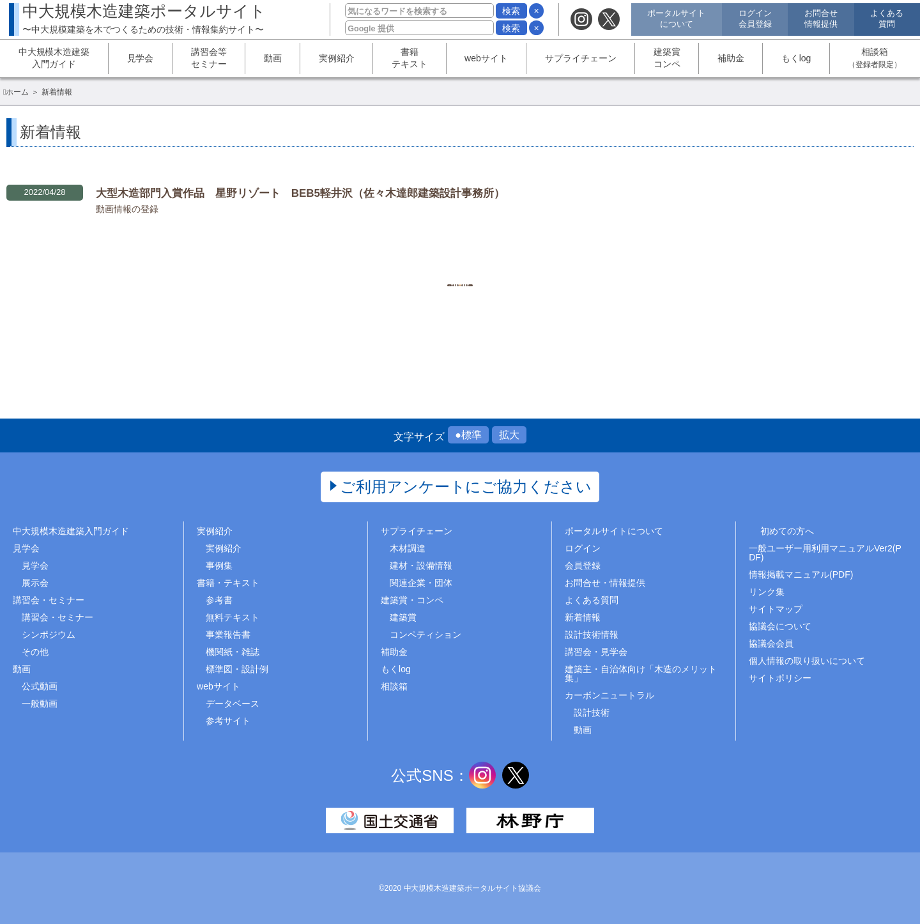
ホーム (17, 92)
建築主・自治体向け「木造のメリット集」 (641, 673)
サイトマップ (775, 609)
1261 (492, 258)
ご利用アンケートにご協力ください (466, 486)
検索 (511, 11)
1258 (396, 258)
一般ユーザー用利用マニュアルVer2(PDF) (825, 552)
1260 (460, 258)
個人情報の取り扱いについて (807, 661)
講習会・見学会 (596, 652)
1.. (364, 258)
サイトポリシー (780, 678)
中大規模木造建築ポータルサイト (144, 18)
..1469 (556, 258)
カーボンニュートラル (609, 695)
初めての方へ (787, 531)
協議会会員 (771, 643)
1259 (428, 258)
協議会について (780, 626)
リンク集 (767, 592)
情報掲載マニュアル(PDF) (801, 574)
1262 (523, 258)
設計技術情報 (591, 634)
